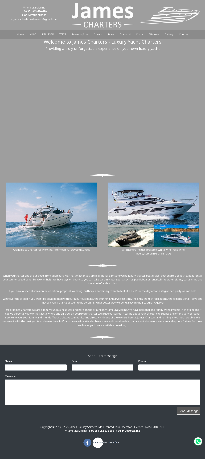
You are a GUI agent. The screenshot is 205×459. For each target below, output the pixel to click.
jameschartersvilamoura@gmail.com (35, 19)
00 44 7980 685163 (35, 15)
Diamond (125, 34)
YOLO (33, 34)
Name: (8, 361)
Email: (75, 361)
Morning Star (80, 34)
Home (20, 34)
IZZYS (62, 34)
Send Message (188, 411)
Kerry (139, 34)
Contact (183, 34)
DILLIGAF (47, 34)
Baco (111, 34)
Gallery (169, 34)
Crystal (98, 34)
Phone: (142, 361)
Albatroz (154, 34)
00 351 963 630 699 (35, 11)
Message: (10, 376)
